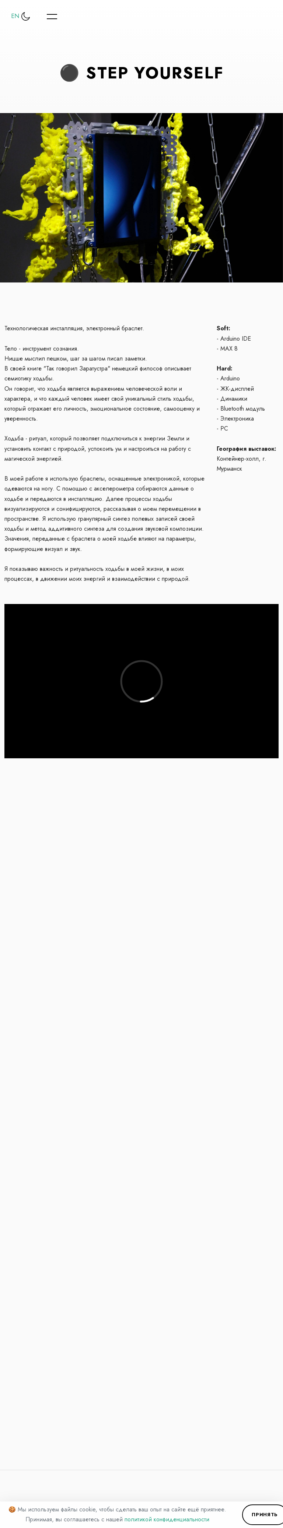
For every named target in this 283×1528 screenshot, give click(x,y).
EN (15, 16)
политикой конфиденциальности (167, 1519)
